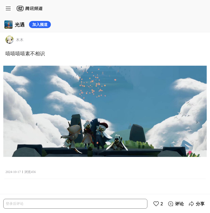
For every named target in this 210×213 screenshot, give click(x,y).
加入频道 (40, 24)
